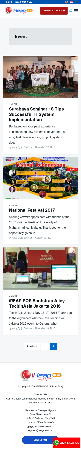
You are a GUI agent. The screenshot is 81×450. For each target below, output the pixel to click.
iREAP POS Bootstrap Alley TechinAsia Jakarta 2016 (37, 303)
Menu (76, 11)
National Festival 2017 (32, 210)
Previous (32, 346)
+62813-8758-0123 (44, 426)
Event (13, 104)
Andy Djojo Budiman (22, 147)
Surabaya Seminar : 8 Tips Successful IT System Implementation (36, 114)
